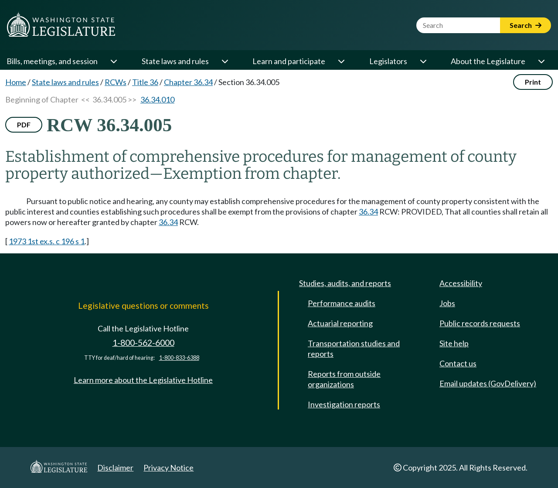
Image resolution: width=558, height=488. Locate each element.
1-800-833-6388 (179, 358)
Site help (454, 343)
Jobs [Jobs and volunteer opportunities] (447, 303)
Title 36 (145, 82)
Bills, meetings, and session (52, 61)
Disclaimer (115, 467)
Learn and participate (288, 61)
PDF (24, 124)
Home (15, 82)
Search (525, 25)
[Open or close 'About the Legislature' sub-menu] (541, 61)
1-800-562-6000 (143, 343)
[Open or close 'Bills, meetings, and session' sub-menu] (113, 61)
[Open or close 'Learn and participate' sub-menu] (341, 61)
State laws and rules (175, 61)
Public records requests (479, 323)
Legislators (388, 61)
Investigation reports (344, 404)
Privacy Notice (168, 467)
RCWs (115, 82)
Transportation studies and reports (354, 348)
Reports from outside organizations (344, 379)
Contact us (457, 363)
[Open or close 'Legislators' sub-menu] (423, 61)
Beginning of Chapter (41, 99)
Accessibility (460, 283)
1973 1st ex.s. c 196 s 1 (47, 241)
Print (533, 82)
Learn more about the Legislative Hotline (143, 380)
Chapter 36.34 (188, 82)
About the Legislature (488, 61)
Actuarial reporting (340, 323)
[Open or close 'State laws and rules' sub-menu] (224, 61)
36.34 (368, 211)
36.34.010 (157, 99)
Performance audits (341, 303)
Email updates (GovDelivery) (487, 383)
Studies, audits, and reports (345, 283)
